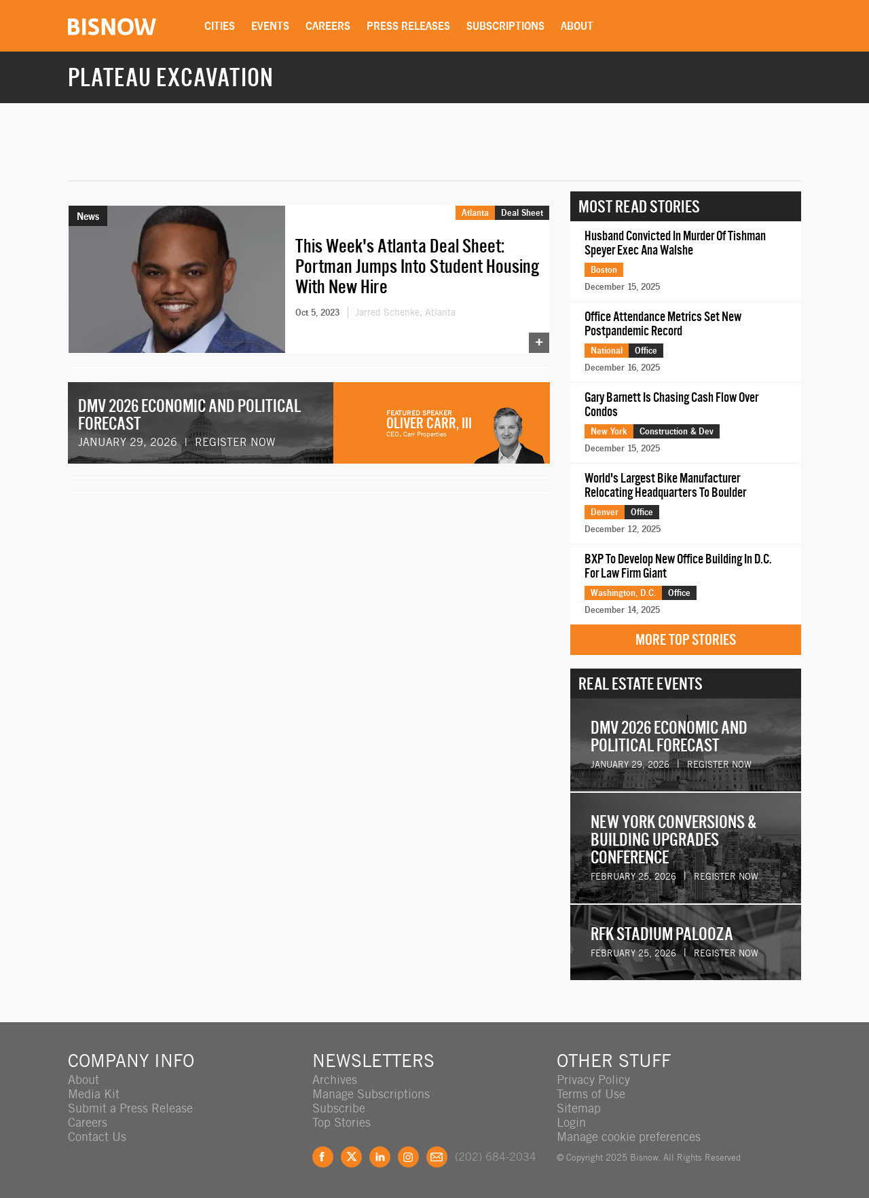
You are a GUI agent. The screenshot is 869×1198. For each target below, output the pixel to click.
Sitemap (579, 1108)
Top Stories (341, 1122)
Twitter (351, 1156)
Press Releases (408, 26)
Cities (219, 26)
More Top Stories (685, 639)
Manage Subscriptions (371, 1094)
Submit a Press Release (130, 1108)
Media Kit (93, 1094)
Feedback (436, 1156)
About (577, 26)
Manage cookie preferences (629, 1136)
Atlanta (475, 212)
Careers (328, 26)
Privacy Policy (593, 1079)
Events (270, 26)
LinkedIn (379, 1156)
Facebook (322, 1156)
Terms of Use (591, 1094)
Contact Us (97, 1136)
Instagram (408, 1156)
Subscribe (338, 1108)
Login (571, 1122)
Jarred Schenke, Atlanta (405, 312)
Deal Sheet (522, 212)
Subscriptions (505, 26)
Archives (334, 1079)
